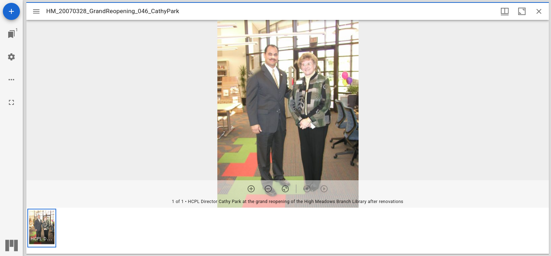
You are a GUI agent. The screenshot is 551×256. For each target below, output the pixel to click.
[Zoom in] (251, 188)
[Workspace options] (11, 79)
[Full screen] (11, 102)
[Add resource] (11, 11)
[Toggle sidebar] (36, 11)
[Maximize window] (521, 11)
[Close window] (538, 11)
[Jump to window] (11, 34)
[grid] (287, 231)
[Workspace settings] (11, 56)
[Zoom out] (268, 188)
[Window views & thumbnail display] (504, 11)
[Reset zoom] (285, 188)
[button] (41, 228)
